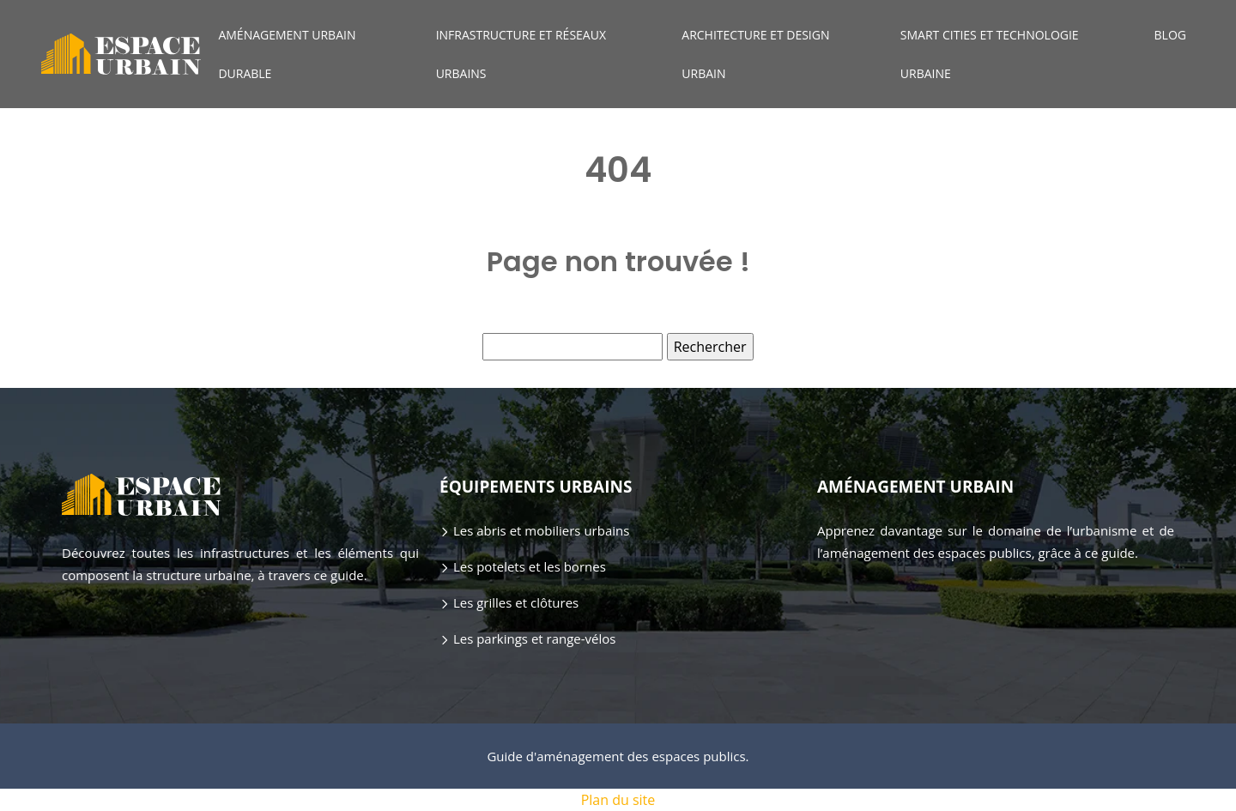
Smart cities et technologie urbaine (989, 54)
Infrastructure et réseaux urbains (521, 54)
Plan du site (618, 799)
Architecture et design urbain (755, 54)
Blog (1170, 35)
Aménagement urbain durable (286, 54)
